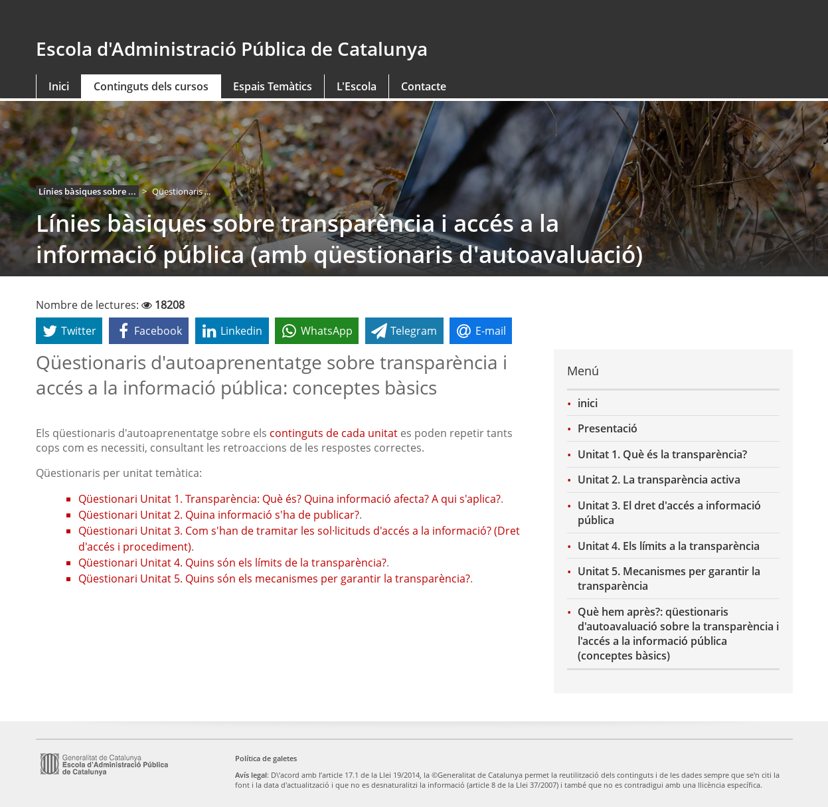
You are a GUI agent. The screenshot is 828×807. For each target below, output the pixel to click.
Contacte (423, 86)
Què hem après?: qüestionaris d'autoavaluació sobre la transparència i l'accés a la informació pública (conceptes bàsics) (678, 633)
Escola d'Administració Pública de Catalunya (232, 48)
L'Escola (356, 86)
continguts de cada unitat (334, 433)
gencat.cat (220, 18)
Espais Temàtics (272, 86)
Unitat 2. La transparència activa (659, 479)
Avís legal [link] (251, 775)
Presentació (607, 428)
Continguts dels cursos (151, 86)
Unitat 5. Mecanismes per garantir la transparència (669, 578)
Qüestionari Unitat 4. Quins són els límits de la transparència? (232, 562)
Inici (58, 86)
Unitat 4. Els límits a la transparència (669, 546)
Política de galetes (266, 758)
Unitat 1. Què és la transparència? (662, 454)
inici (588, 403)
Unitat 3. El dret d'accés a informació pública (669, 512)
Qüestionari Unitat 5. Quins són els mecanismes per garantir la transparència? (274, 578)
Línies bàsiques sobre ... (87, 191)
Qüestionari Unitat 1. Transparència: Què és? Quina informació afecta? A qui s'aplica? (289, 499)
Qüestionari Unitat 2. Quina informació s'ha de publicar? (218, 514)
